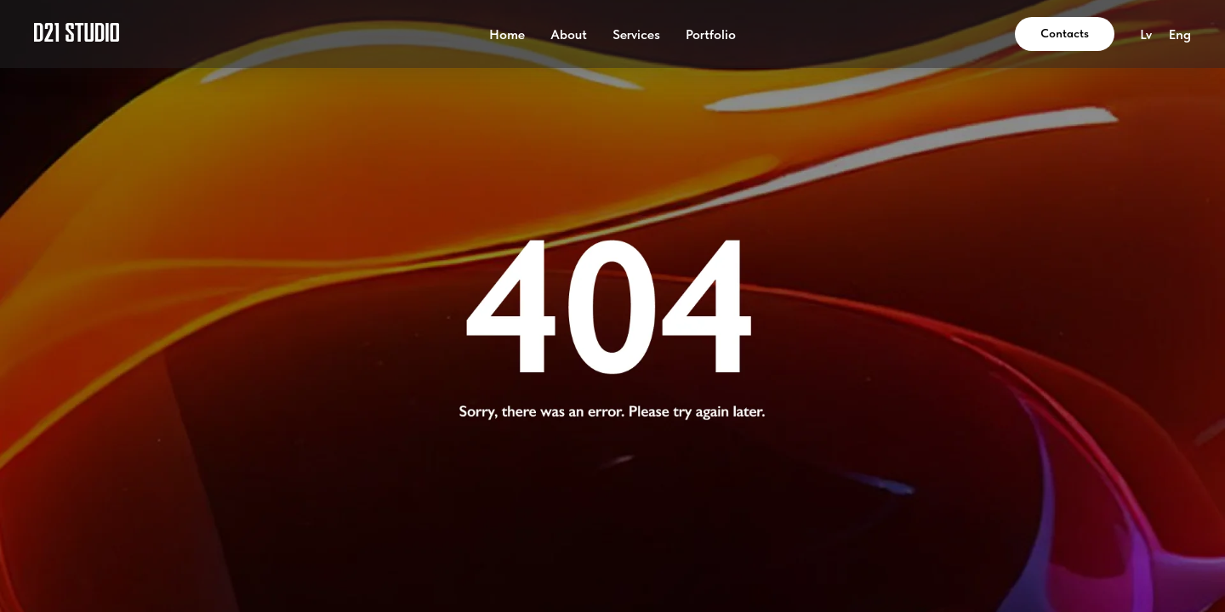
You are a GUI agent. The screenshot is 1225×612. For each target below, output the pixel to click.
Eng (1180, 34)
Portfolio (711, 34)
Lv (1146, 34)
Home (507, 34)
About (568, 34)
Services (636, 34)
